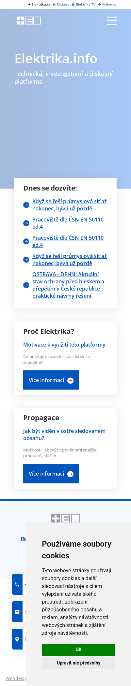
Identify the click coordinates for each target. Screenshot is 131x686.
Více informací (46, 380)
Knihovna (109, 4)
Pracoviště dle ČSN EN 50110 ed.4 (68, 223)
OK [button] (78, 649)
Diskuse (63, 4)
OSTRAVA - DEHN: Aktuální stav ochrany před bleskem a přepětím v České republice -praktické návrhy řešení (68, 285)
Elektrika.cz (41, 4)
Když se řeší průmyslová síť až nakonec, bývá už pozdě (69, 205)
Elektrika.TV (85, 4)
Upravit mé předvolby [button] (78, 662)
